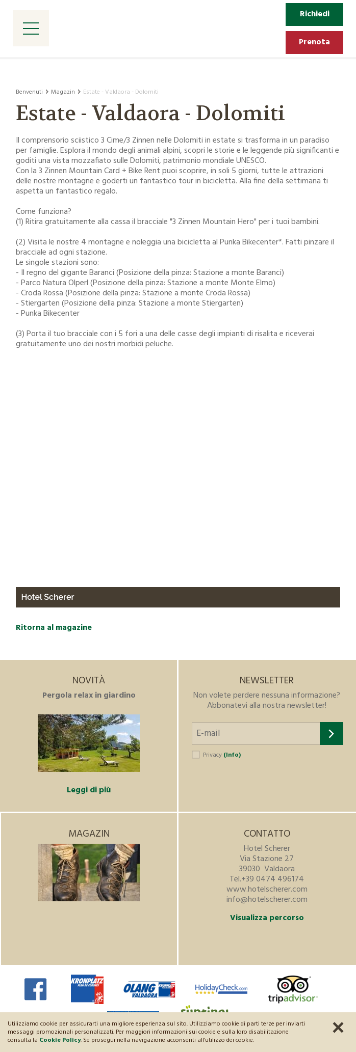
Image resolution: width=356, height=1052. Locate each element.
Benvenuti (29, 92)
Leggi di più (89, 790)
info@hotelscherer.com (267, 899)
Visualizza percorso (267, 918)
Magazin (63, 92)
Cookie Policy (60, 1040)
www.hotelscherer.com (267, 889)
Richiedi (314, 14)
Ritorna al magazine (54, 627)
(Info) (232, 755)
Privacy (222, 755)
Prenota (314, 42)
